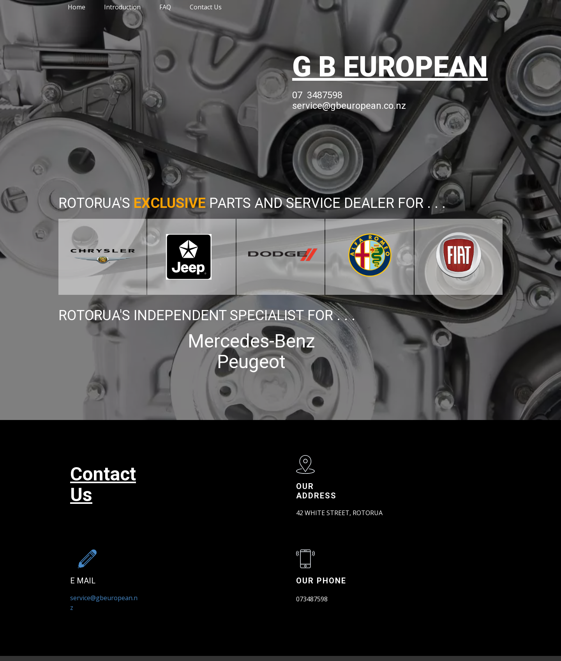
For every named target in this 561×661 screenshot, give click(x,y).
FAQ (165, 7)
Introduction (122, 7)
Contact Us (206, 7)
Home (76, 7)
